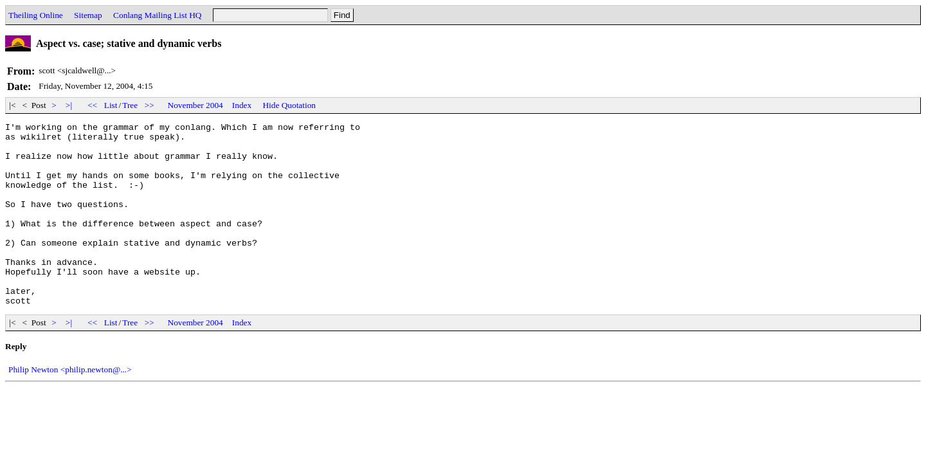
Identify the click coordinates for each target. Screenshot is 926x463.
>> (150, 105)
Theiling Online (35, 15)
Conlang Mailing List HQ (157, 15)
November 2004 (195, 105)
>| (69, 105)
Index (241, 105)
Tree (130, 105)
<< (93, 105)
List (111, 105)
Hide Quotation (289, 105)
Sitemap (88, 15)
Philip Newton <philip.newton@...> (70, 406)
